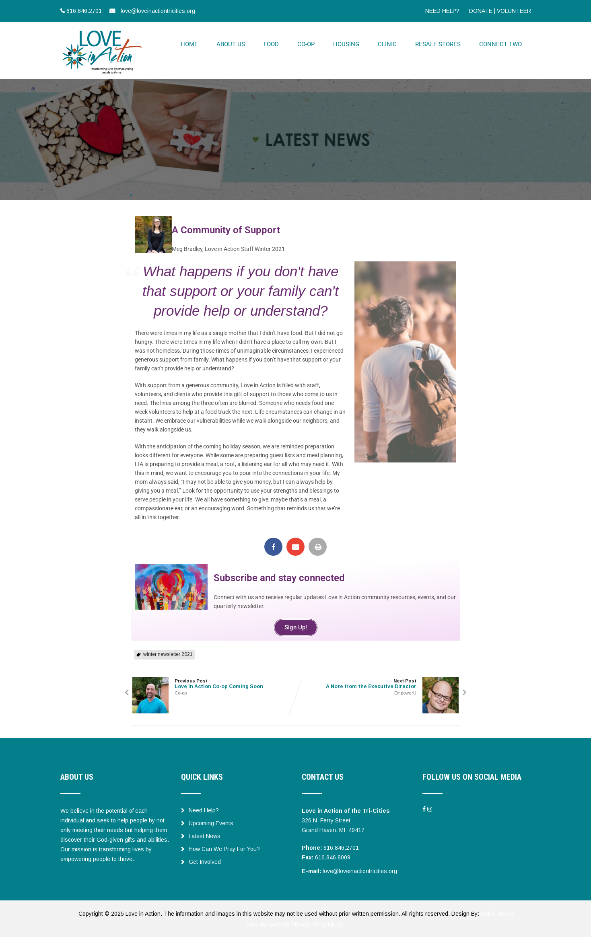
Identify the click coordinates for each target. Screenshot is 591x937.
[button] (273, 546)
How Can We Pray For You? (220, 848)
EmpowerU (407, 692)
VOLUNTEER (514, 11)
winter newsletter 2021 (168, 653)
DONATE (480, 11)
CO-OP (306, 43)
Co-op (179, 692)
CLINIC (387, 43)
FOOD (271, 43)
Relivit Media (497, 913)
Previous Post (213, 683)
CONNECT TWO (500, 43)
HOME (189, 43)
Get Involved (201, 861)
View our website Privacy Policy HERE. (295, 923)
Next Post (378, 683)
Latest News (200, 835)
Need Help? (200, 809)
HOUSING (346, 43)
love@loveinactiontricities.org (360, 870)
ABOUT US (230, 43)
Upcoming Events (207, 822)
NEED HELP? (442, 11)
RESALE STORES (438, 43)
